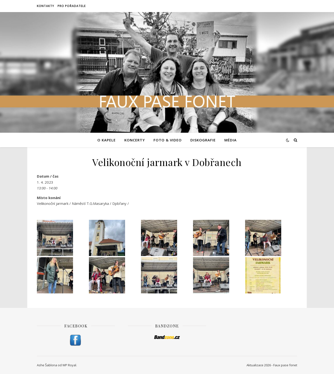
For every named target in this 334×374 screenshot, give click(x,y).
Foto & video (168, 140)
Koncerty (134, 140)
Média (230, 140)
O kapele (106, 140)
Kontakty (45, 6)
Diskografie (203, 140)
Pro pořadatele (72, 6)
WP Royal (69, 365)
